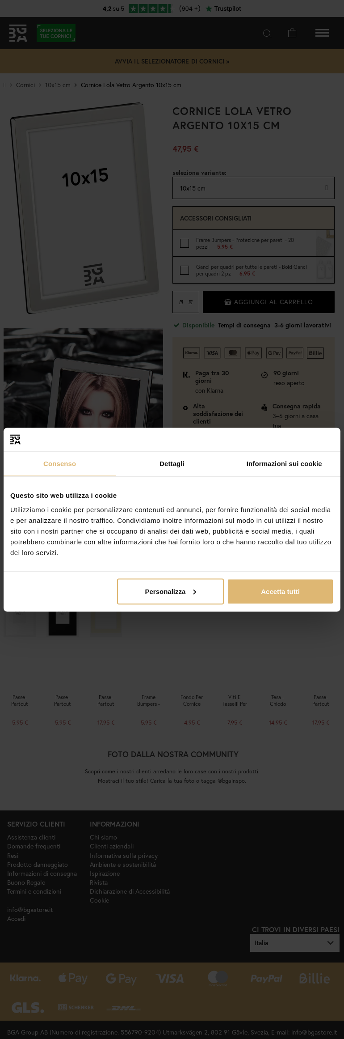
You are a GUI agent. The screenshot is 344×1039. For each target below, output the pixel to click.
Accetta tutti (280, 591)
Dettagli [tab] (172, 463)
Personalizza (170, 591)
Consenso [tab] (59, 463)
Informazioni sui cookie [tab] (284, 463)
